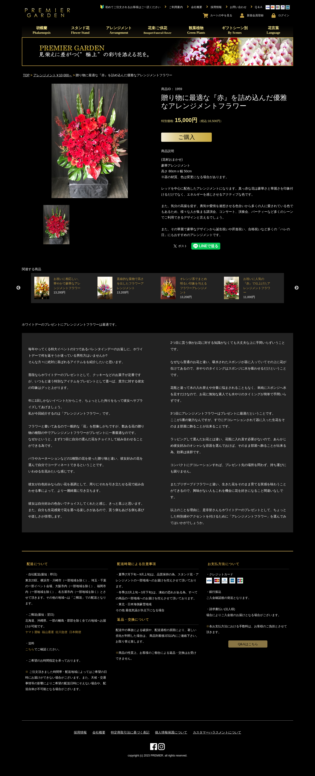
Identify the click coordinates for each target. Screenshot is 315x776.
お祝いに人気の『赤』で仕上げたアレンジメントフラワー (256, 288)
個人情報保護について (171, 732)
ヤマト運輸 (32, 632)
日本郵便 (75, 632)
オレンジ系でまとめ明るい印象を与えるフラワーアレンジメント (193, 288)
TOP (26, 75)
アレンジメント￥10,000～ (52, 75)
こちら (29, 649)
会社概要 (98, 732)
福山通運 (48, 632)
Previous (18, 288)
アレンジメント (119, 30)
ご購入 (186, 137)
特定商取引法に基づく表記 (130, 732)
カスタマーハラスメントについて (217, 732)
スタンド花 (80, 30)
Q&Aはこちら (248, 644)
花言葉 (273, 30)
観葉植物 (196, 30)
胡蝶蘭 (42, 30)
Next (296, 288)
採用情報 (80, 732)
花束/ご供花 (157, 30)
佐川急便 (61, 632)
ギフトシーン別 (235, 30)
